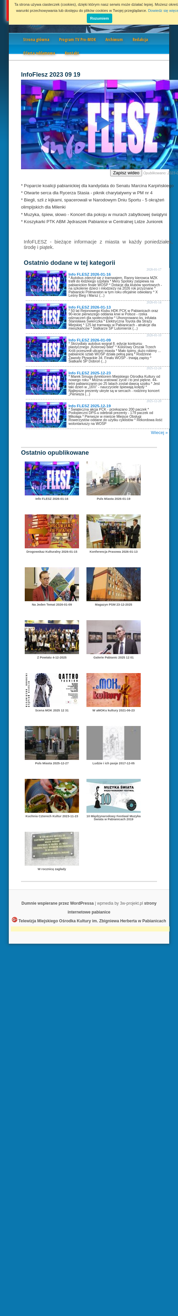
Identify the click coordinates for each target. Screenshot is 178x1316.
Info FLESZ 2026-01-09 (89, 340)
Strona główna (36, 39)
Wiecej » (159, 432)
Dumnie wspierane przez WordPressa (57, 903)
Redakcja (140, 39)
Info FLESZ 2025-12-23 (89, 373)
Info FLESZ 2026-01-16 (89, 274)
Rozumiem (99, 18)
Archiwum (114, 39)
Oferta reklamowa (39, 53)
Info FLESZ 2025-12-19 (89, 406)
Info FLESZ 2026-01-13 (89, 307)
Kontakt (72, 53)
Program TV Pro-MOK (77, 39)
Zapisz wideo (126, 172)
